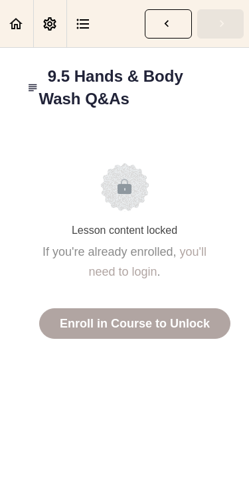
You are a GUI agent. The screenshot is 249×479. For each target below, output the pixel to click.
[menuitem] (49, 23)
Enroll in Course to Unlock (135, 323)
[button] (16, 23)
